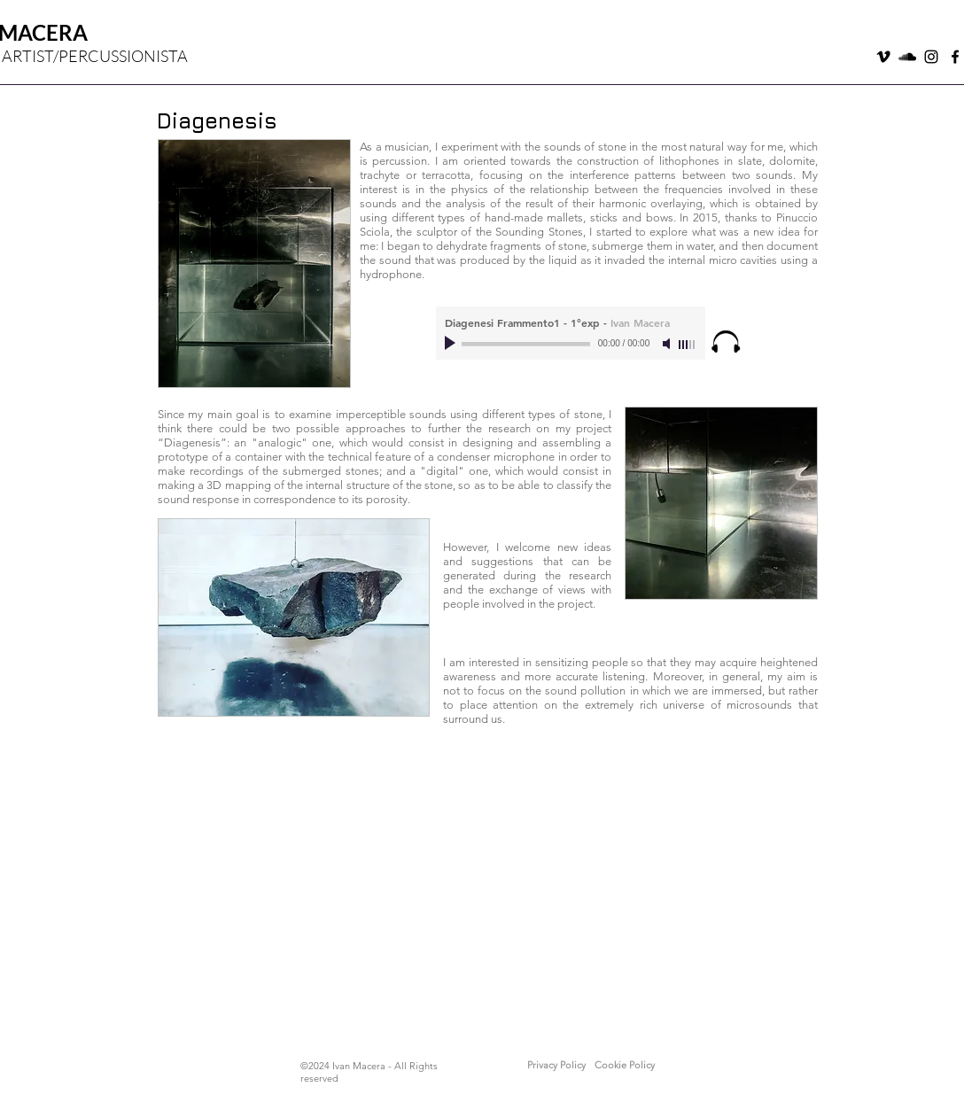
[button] (556, 1065)
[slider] (687, 344)
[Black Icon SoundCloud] (907, 57)
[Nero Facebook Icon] (955, 57)
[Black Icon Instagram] (931, 57)
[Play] (452, 344)
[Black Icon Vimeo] (883, 57)
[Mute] (668, 344)
